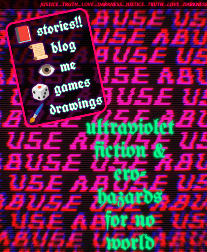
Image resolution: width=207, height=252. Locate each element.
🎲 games (60, 87)
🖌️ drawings (64, 106)
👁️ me (56, 68)
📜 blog (52, 48)
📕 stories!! (48, 29)
